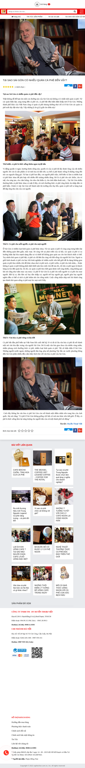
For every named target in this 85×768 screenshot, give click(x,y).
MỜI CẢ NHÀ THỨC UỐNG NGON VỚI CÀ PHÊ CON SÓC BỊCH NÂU (62, 590)
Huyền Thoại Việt (74, 424)
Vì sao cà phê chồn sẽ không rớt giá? (42, 510)
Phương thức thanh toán (21, 727)
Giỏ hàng (42, 4)
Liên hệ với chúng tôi (20, 744)
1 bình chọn (19, 87)
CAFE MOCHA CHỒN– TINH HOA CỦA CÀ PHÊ (21, 472)
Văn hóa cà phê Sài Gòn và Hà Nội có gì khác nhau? (21, 587)
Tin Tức (15, 739)
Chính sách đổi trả (19, 731)
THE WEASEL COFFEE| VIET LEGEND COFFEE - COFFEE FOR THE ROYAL (42, 475)
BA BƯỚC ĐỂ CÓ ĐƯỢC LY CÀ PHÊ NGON (42, 549)
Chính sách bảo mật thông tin (23, 735)
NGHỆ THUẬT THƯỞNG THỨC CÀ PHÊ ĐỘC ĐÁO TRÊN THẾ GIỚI (63, 552)
